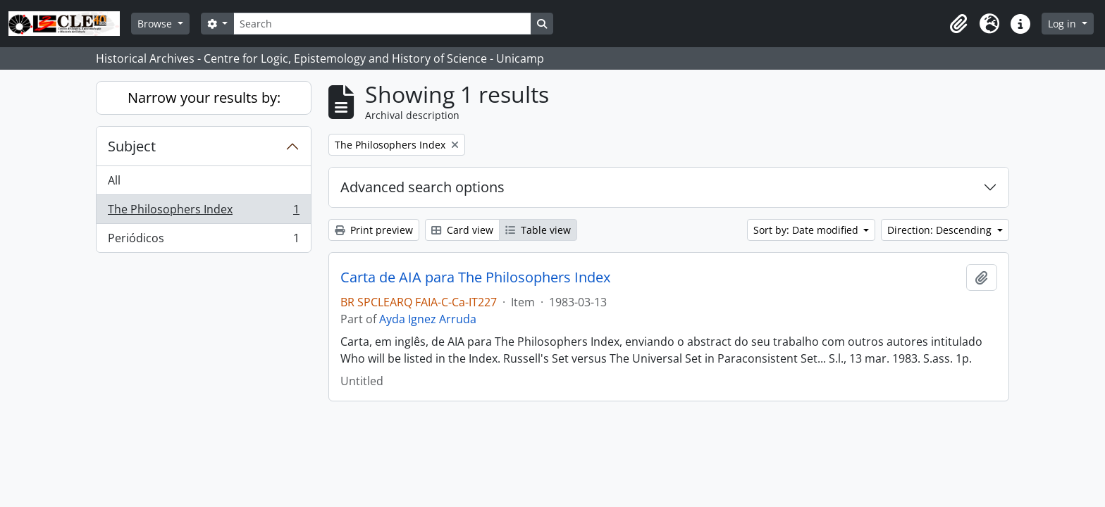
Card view (462, 230)
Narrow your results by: (204, 97)
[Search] (382, 24)
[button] (958, 23)
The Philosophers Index (203, 212)
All (114, 180)
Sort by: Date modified (807, 230)
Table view (538, 230)
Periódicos (203, 241)
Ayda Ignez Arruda (427, 319)
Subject (132, 146)
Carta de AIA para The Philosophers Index (475, 277)
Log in (1063, 23)
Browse (156, 23)
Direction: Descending (940, 230)
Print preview (374, 230)
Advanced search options (422, 186)
